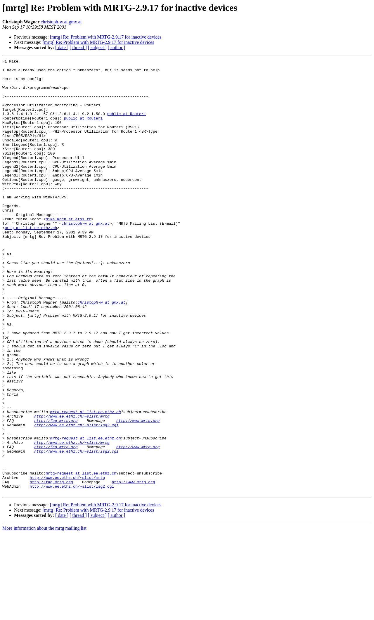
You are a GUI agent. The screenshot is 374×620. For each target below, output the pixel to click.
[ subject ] (97, 47)
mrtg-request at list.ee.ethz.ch (85, 482)
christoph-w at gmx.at (61, 21)
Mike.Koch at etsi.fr (68, 251)
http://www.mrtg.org (138, 493)
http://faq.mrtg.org (55, 493)
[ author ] (116, 47)
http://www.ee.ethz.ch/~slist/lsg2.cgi (76, 498)
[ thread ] (78, 47)
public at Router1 (126, 125)
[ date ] (61, 47)
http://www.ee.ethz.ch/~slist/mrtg (71, 488)
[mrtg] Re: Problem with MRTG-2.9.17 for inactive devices (106, 36)
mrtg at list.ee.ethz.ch (31, 261)
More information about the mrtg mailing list (44, 614)
